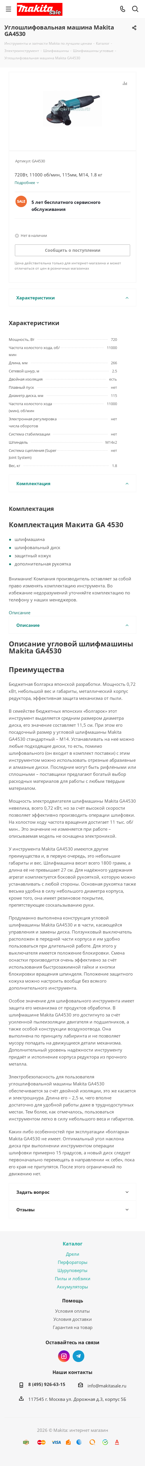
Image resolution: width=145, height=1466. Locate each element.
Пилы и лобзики (72, 1278)
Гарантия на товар (72, 1327)
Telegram (78, 1356)
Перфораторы (73, 1262)
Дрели (72, 1254)
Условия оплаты (72, 1311)
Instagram (64, 1356)
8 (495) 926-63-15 (46, 1384)
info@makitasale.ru (107, 1386)
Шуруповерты (72, 1270)
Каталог (73, 1244)
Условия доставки (72, 1319)
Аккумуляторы (72, 1287)
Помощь (72, 1300)
